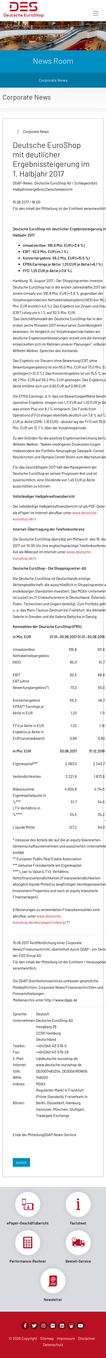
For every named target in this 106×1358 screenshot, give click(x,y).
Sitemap (47, 1338)
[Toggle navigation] (95, 13)
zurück (21, 1162)
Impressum (66, 1338)
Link (27, 1208)
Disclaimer (86, 1338)
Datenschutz (53, 1344)
